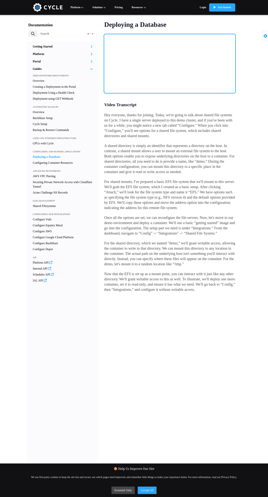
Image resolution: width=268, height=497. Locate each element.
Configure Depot (43, 249)
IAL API (40, 280)
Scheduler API (43, 274)
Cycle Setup (40, 124)
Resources (139, 7)
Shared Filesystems (44, 206)
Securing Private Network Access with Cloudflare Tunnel (62, 184)
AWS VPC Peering (44, 176)
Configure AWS (42, 231)
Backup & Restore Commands (51, 130)
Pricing (119, 7)
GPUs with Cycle (43, 143)
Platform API (42, 262)
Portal (62, 61)
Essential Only (123, 490)
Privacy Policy (228, 477)
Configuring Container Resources (53, 162)
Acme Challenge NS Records (50, 192)
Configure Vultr (42, 219)
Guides (63, 68)
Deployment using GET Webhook (53, 98)
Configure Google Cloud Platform (53, 237)
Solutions (99, 7)
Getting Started (62, 46)
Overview (38, 80)
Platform (77, 7)
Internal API (42, 268)
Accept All (147, 490)
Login (203, 7)
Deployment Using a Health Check (53, 92)
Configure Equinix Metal (48, 225)
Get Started (222, 7)
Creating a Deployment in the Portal (54, 86)
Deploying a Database (46, 156)
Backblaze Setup (43, 118)
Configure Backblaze (45, 243)
